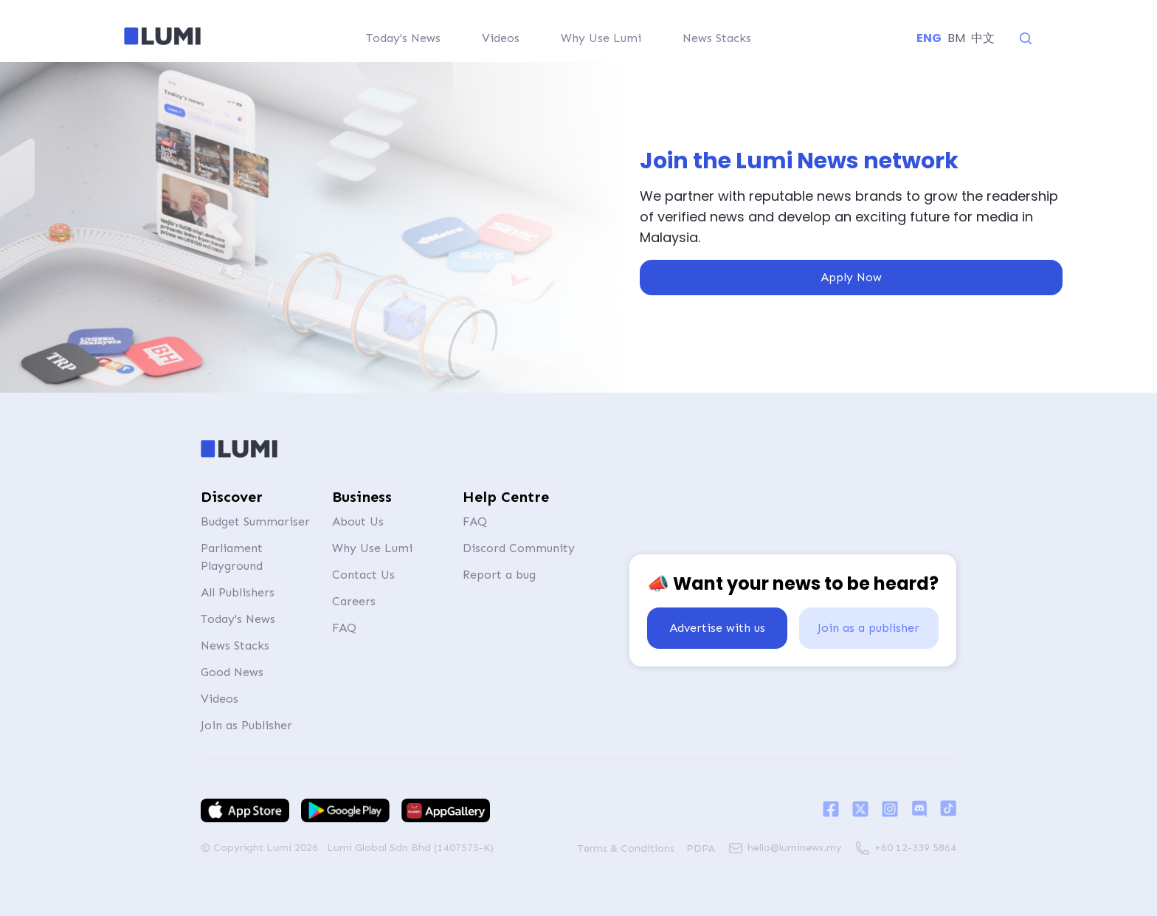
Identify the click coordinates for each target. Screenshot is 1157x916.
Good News (232, 672)
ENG (929, 38)
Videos (219, 699)
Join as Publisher (246, 725)
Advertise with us (717, 628)
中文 (983, 38)
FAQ (344, 628)
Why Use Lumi (372, 548)
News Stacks (235, 645)
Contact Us (363, 575)
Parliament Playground (232, 557)
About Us (358, 521)
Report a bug (499, 575)
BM (956, 38)
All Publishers (237, 592)
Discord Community (519, 548)
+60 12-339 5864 (915, 847)
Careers (354, 601)
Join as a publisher (868, 628)
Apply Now (851, 277)
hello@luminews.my (794, 847)
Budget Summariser (255, 521)
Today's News (238, 619)
